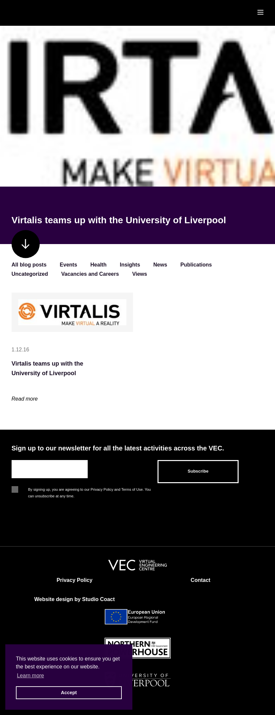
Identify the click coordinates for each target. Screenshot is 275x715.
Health (98, 265)
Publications (196, 265)
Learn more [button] (30, 675)
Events (68, 265)
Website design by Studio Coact (74, 599)
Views (139, 274)
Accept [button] (69, 692)
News (160, 265)
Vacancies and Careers (90, 274)
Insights (130, 265)
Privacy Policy (75, 580)
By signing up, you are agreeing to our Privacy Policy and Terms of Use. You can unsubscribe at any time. (89, 490)
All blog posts (29, 265)
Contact (200, 580)
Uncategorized (30, 274)
